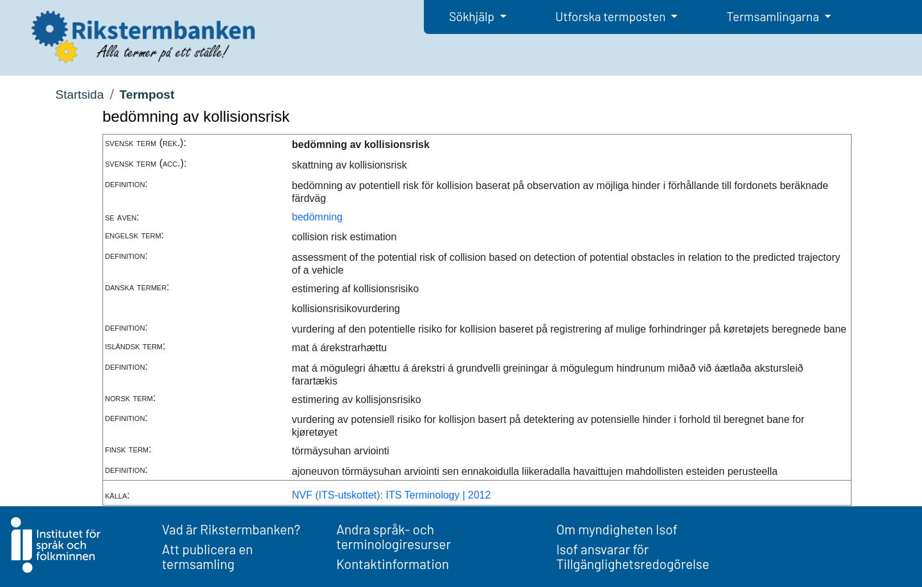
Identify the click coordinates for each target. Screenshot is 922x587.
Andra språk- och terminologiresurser (393, 536)
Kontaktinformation (392, 564)
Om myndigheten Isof (616, 529)
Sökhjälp (473, 16)
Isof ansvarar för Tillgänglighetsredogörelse (632, 556)
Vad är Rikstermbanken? (231, 529)
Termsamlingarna (774, 16)
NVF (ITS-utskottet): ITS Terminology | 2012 (391, 495)
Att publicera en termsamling (207, 556)
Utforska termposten (611, 16)
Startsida (79, 94)
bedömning (317, 216)
